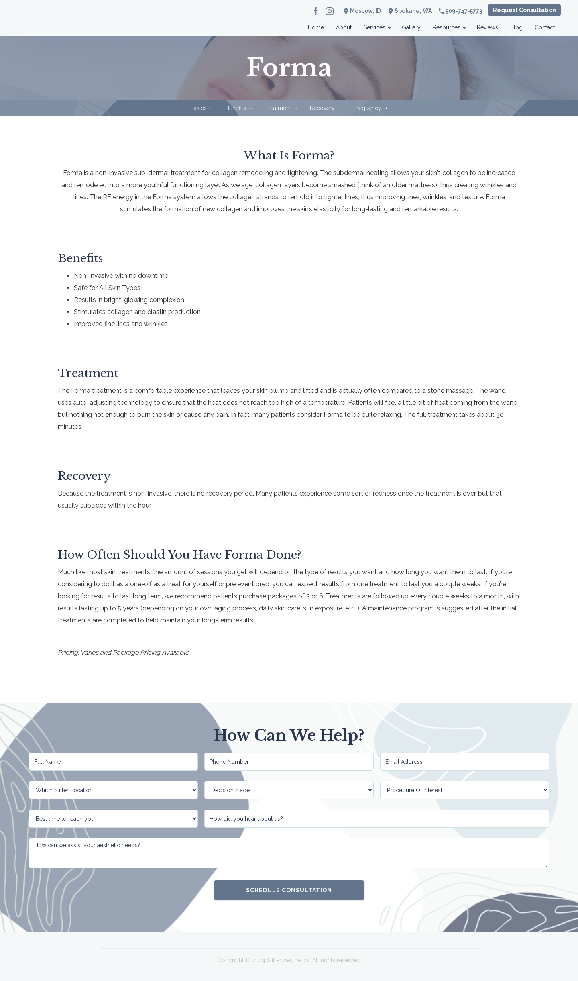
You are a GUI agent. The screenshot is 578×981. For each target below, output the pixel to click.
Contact (545, 27)
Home (316, 27)
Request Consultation (524, 10)
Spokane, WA (413, 11)
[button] (377, 25)
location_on (390, 11)
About (344, 27)
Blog (516, 27)
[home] (57, 25)
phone (441, 11)
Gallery (411, 27)
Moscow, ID (365, 11)
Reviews (487, 27)
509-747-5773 (464, 11)
